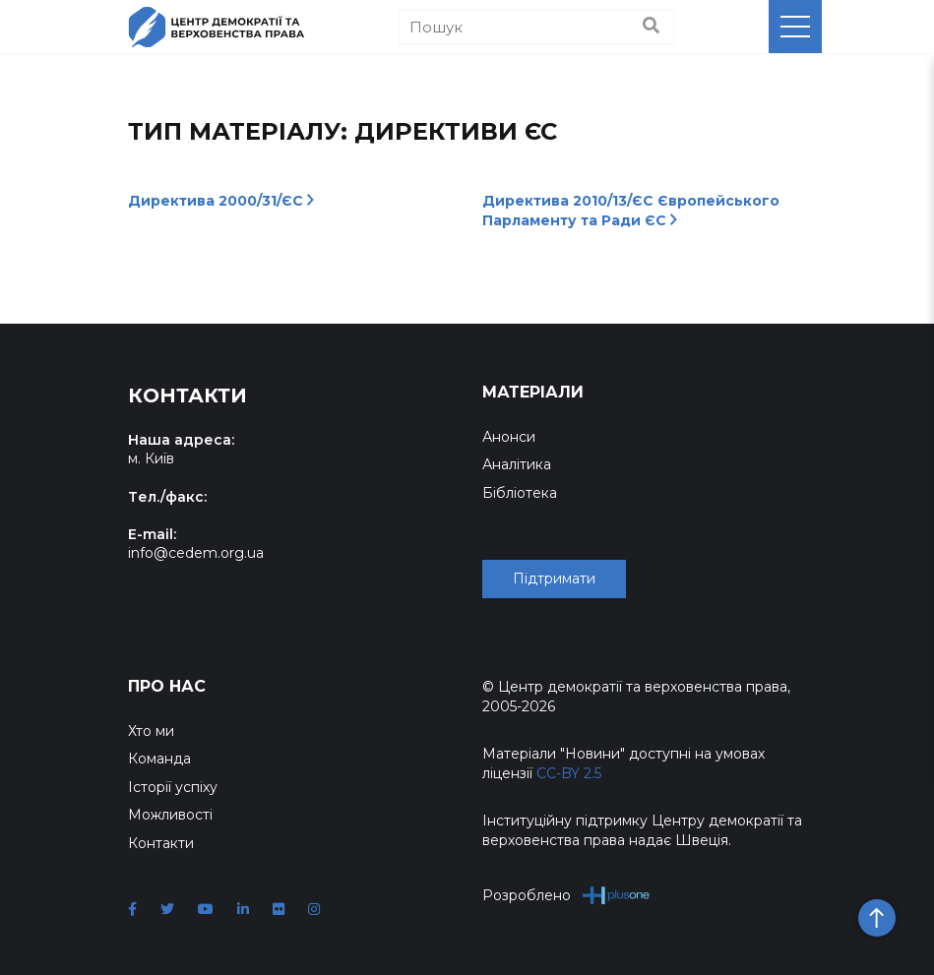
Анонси (508, 437)
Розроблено (566, 895)
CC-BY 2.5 (568, 773)
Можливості (170, 814)
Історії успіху (173, 787)
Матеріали (533, 392)
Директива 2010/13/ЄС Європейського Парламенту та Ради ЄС (630, 210)
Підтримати (554, 578)
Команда (159, 758)
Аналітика (516, 464)
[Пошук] (536, 27)
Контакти (161, 843)
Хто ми (151, 731)
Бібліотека (519, 493)
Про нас (167, 686)
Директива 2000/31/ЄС (221, 201)
